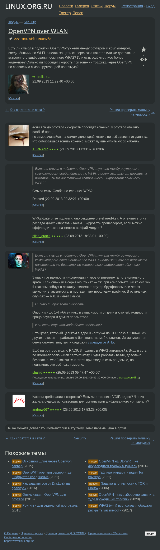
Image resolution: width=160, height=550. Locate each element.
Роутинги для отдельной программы (50, 505)
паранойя (43, 38)
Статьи (97, 6)
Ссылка (14, 98)
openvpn (20, 38)
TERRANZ (40, 149)
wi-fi (31, 38)
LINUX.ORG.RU (28, 6)
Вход (150, 6)
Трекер (65, 13)
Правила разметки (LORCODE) (66, 533)
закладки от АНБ (101, 342)
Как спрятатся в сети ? (27, 110)
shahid (37, 372)
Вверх (150, 533)
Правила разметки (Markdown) (107, 533)
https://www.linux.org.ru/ (19, 540)
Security (30, 22)
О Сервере (11, 533)
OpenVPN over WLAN (38, 31)
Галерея (82, 6)
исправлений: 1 (129, 377)
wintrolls (38, 77)
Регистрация (132, 6)
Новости (66, 6)
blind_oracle (41, 236)
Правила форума (32, 533)
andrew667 (40, 409)
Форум (110, 6)
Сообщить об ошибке (18, 537)
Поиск (77, 13)
